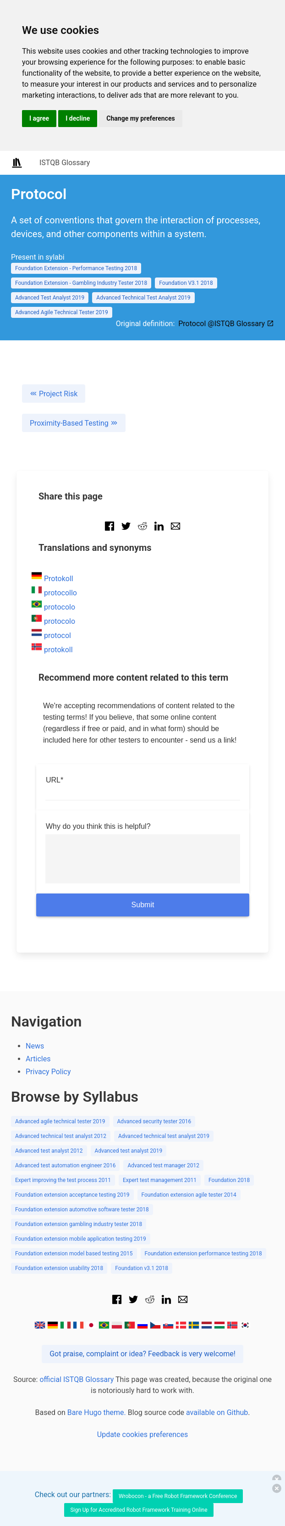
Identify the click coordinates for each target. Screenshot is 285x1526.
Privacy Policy (48, 1071)
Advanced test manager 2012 (163, 1165)
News (35, 1046)
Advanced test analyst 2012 (49, 1151)
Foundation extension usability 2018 (59, 1268)
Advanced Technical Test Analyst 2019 (143, 297)
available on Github (217, 1412)
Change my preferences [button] (140, 118)
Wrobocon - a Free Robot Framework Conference (178, 1496)
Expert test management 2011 (160, 1180)
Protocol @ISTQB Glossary (226, 323)
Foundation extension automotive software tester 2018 (82, 1209)
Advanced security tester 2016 (154, 1121)
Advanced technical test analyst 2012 (60, 1136)
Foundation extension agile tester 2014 (189, 1195)
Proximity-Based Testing (74, 423)
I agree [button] (39, 118)
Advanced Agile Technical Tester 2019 (61, 312)
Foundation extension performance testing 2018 (203, 1253)
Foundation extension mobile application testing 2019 (80, 1239)
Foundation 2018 (229, 1180)
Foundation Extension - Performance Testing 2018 (76, 268)
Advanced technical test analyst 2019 (163, 1136)
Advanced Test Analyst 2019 (49, 297)
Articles (38, 1058)
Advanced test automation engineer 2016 (65, 1165)
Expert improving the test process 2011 (63, 1180)
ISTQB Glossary (64, 162)
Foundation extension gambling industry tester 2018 (78, 1224)
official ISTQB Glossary (76, 1379)
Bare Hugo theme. (96, 1412)
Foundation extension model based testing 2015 (74, 1253)
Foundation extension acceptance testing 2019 (72, 1195)
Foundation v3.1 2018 (141, 1268)
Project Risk (53, 393)
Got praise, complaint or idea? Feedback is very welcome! (142, 1353)
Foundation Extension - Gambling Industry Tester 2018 (81, 283)
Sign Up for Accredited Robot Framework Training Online (138, 1510)
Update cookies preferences (142, 1434)
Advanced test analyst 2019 (129, 1151)
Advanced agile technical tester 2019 (60, 1121)
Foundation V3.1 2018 (186, 283)
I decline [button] (78, 118)
